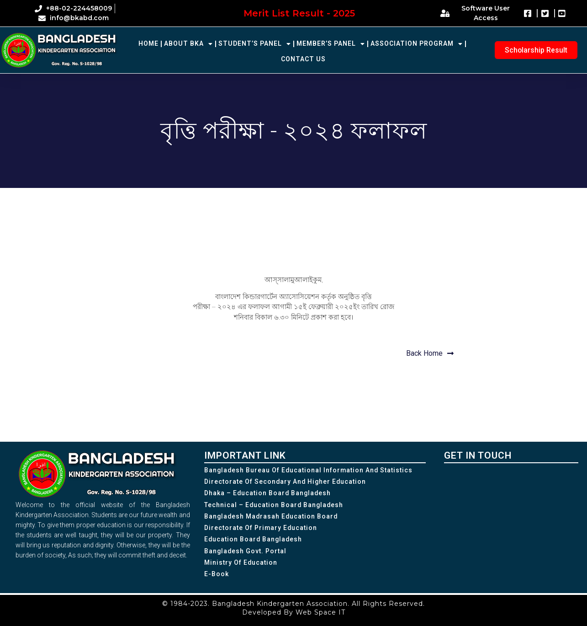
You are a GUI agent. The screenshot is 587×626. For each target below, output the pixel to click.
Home (148, 43)
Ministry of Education (241, 563)
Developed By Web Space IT (293, 612)
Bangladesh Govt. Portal (245, 552)
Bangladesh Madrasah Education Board (272, 516)
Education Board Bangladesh (254, 540)
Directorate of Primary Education (261, 528)
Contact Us (303, 59)
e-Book (216, 575)
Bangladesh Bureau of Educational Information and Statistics (309, 470)
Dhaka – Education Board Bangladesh (268, 493)
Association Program (416, 44)
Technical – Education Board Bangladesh (274, 505)
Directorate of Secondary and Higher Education (286, 482)
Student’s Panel (254, 44)
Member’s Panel (330, 44)
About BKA (188, 44)
